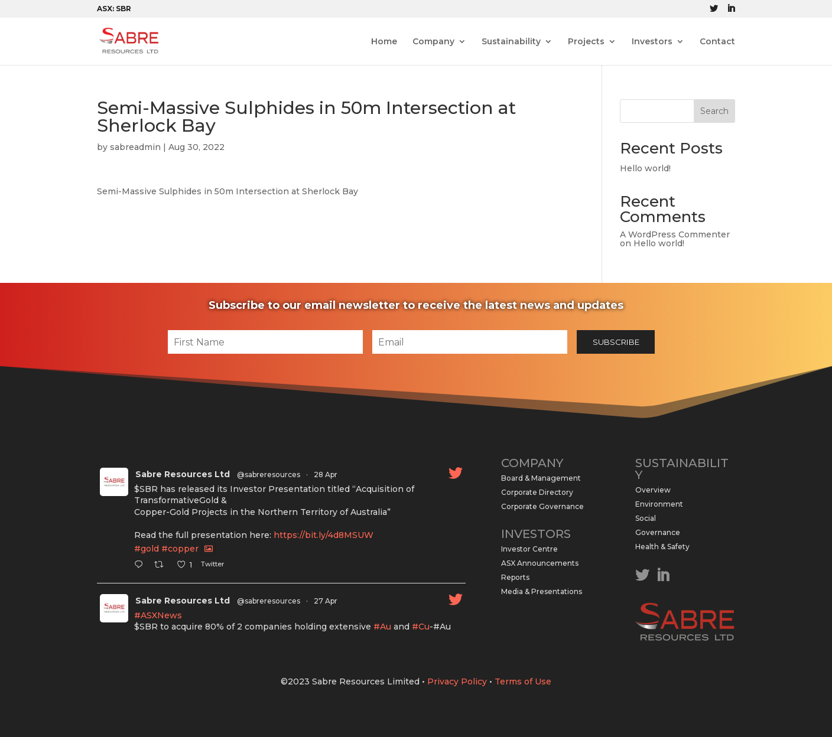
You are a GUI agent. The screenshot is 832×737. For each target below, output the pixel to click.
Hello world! (645, 168)
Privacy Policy (457, 681)
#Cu (421, 626)
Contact (717, 42)
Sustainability (511, 42)
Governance (657, 532)
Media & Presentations (541, 591)
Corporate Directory (537, 492)
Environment (659, 504)
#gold (146, 548)
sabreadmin (135, 147)
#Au (382, 626)
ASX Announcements (539, 563)
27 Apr (325, 600)
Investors (652, 42)
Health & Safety (662, 546)
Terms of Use (523, 681)
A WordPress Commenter (675, 234)
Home (384, 42)
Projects (586, 42)
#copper (180, 548)
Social (645, 518)
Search (714, 111)
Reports (515, 577)
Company (433, 42)
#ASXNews (158, 615)
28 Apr (325, 474)
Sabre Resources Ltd (182, 474)
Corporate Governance (542, 506)
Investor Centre (529, 548)
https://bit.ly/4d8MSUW (323, 535)
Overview (653, 489)
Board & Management (541, 478)
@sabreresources (268, 474)
